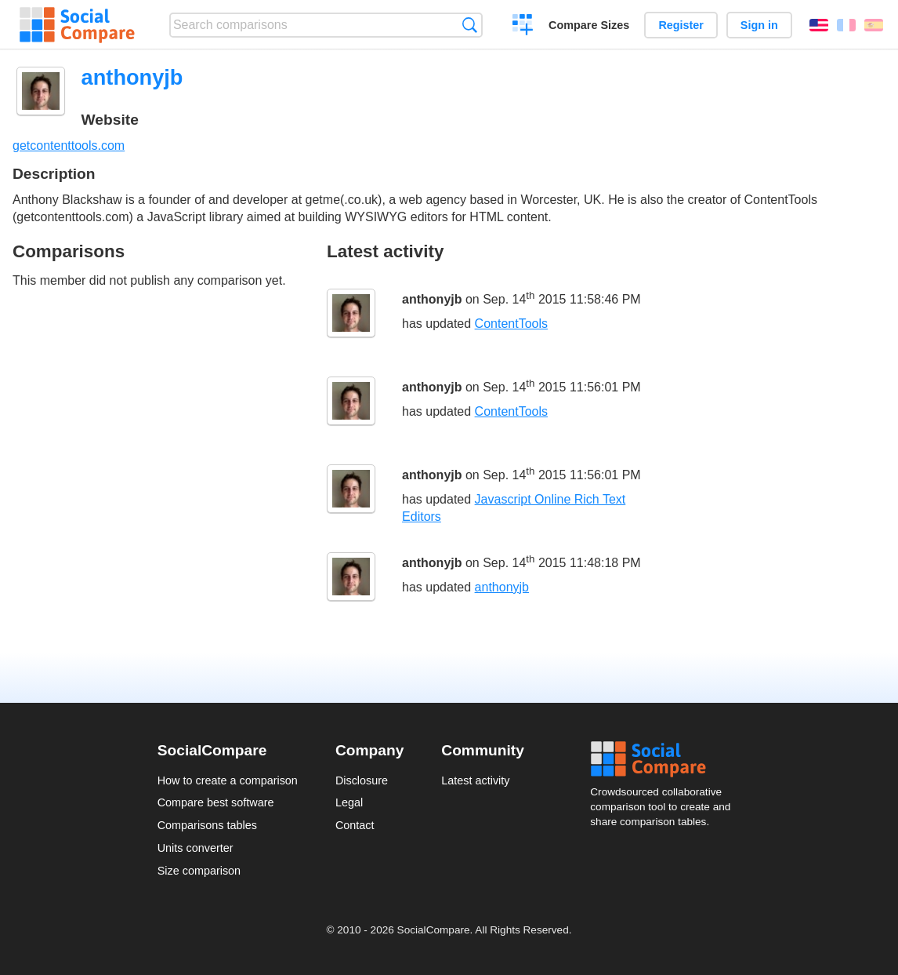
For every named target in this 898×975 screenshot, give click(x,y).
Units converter (196, 848)
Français (846, 25)
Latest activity (475, 780)
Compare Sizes (589, 25)
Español (873, 25)
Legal (349, 802)
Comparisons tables (207, 825)
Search (469, 24)
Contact (355, 825)
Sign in (759, 25)
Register (681, 25)
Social (665, 759)
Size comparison (199, 870)
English (818, 25)
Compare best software (216, 802)
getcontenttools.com (69, 145)
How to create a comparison (228, 780)
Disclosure (361, 780)
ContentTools (511, 323)
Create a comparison (523, 26)
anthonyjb (432, 299)
